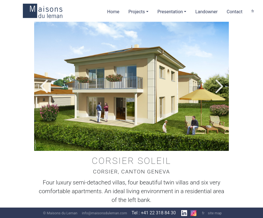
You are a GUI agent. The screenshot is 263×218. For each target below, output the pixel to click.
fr (252, 11)
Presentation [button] (170, 11)
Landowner (206, 11)
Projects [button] (136, 11)
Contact (234, 11)
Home (113, 11)
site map (215, 213)
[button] (44, 86)
